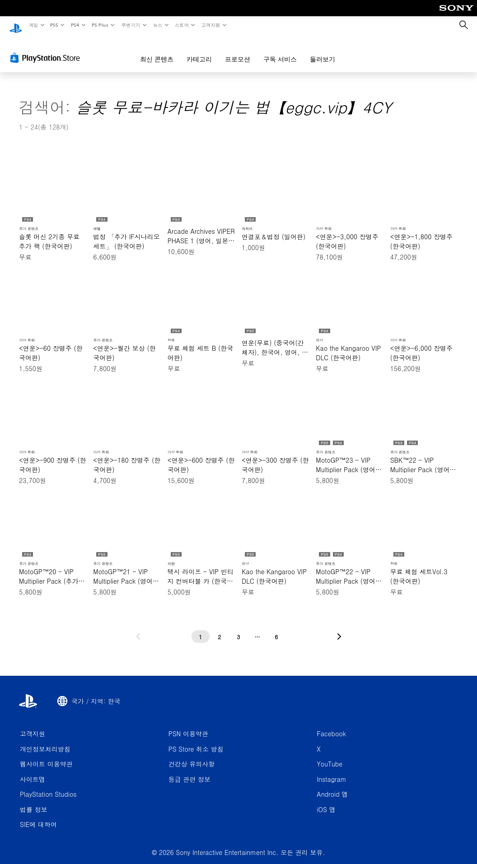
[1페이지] (201, 628)
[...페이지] (257, 628)
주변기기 (130, 25)
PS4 (75, 25)
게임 (33, 25)
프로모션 (237, 50)
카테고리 (199, 50)
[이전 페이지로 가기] (138, 628)
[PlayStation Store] (47, 49)
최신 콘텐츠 (156, 50)
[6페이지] (276, 628)
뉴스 (158, 25)
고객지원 (210, 25)
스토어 (182, 25)
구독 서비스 (280, 50)
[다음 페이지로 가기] (339, 628)
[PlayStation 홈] (15, 25)
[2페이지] (219, 628)
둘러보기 (322, 50)
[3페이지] (238, 628)
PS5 (54, 25)
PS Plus (99, 25)
